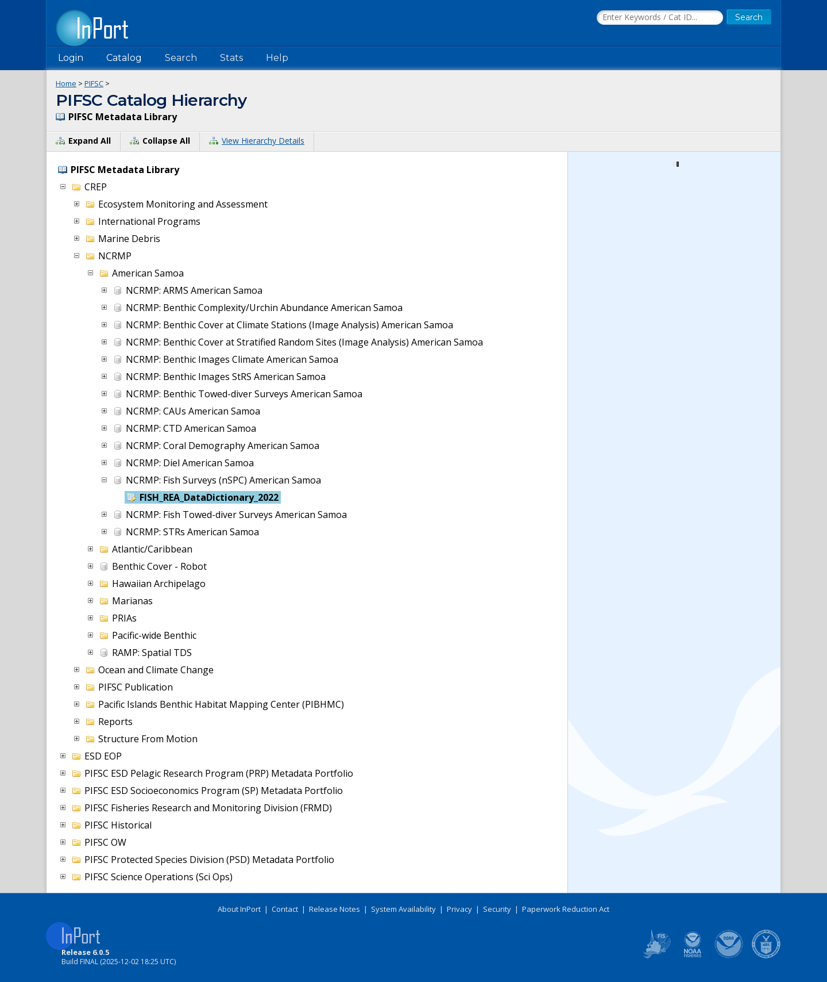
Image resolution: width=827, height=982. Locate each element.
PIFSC (93, 83)
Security (497, 909)
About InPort (239, 909)
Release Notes (334, 909)
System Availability (403, 909)
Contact (285, 909)
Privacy (459, 909)
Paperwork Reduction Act (565, 909)
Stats (231, 57)
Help (277, 57)
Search (181, 57)
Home (66, 83)
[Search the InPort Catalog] (660, 17)
